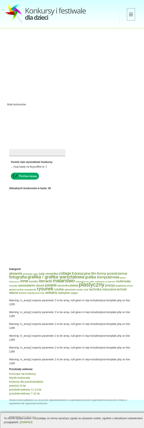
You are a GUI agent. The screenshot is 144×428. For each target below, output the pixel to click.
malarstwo (64, 280)
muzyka (13, 285)
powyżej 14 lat (17, 385)
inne (24, 281)
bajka (35, 274)
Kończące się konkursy (22, 373)
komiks (33, 281)
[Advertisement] (72, 66)
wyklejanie (64, 292)
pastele (51, 285)
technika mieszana (102, 289)
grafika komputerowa (102, 277)
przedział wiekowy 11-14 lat (25, 389)
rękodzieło (70, 289)
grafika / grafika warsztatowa (56, 276)
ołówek (40, 285)
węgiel (74, 293)
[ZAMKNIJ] (26, 422)
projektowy (121, 285)
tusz (42, 293)
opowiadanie (26, 285)
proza (130, 285)
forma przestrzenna (112, 273)
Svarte (32, 417)
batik (42, 273)
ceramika (51, 273)
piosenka (63, 285)
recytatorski (30, 289)
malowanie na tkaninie (105, 281)
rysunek (45, 288)
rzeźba (59, 289)
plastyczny (91, 284)
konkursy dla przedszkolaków (26, 381)
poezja (110, 285)
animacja (27, 274)
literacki (45, 281)
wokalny (51, 293)
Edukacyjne (81, 273)
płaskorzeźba (16, 289)
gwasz (123, 278)
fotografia (18, 276)
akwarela (15, 273)
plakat (74, 285)
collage (65, 273)
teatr (86, 289)
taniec (80, 289)
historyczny (14, 281)
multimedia (123, 281)
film (93, 273)
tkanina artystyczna (29, 293)
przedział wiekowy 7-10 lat (24, 393)
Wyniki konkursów (19, 377)
